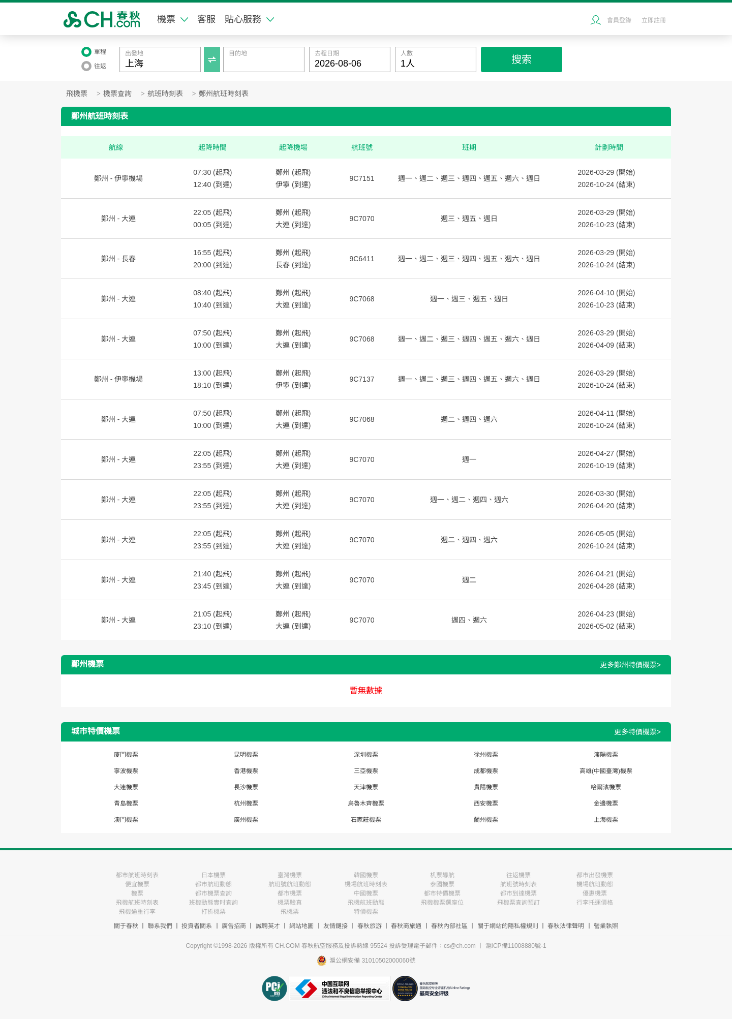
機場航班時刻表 (366, 884)
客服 (206, 19)
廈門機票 (126, 754)
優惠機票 (595, 893)
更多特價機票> (637, 732)
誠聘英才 (268, 926)
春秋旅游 (369, 926)
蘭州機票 (486, 819)
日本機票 (213, 875)
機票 (172, 19)
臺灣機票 (290, 875)
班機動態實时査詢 (213, 902)
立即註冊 (654, 20)
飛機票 (76, 94)
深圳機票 (366, 754)
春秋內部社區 (449, 926)
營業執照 (606, 926)
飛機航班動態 (366, 902)
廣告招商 (234, 926)
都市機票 (290, 893)
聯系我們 (160, 926)
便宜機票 (137, 884)
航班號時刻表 (518, 884)
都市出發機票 (594, 875)
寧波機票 (126, 771)
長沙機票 (246, 787)
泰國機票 (442, 884)
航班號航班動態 (289, 884)
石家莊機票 (366, 819)
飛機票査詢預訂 (518, 902)
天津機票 (366, 787)
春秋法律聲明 (565, 926)
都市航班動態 (213, 884)
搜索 (521, 59)
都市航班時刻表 (137, 875)
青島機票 (126, 803)
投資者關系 (196, 926)
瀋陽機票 (606, 754)
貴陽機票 (486, 787)
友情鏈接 (335, 926)
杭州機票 (246, 803)
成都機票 (486, 771)
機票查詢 (117, 94)
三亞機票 (366, 771)
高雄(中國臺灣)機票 (606, 771)
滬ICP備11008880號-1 (515, 945)
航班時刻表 (165, 94)
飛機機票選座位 (442, 902)
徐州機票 (486, 754)
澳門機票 (126, 819)
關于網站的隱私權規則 (507, 926)
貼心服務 (249, 19)
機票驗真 (290, 902)
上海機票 (606, 819)
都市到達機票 (518, 893)
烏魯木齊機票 (366, 803)
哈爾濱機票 (606, 787)
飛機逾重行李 (137, 911)
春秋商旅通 (406, 926)
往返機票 (518, 875)
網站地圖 (301, 926)
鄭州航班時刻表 (224, 94)
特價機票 (366, 911)
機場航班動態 (594, 884)
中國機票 (366, 893)
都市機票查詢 (213, 893)
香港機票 (246, 771)
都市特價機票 (442, 893)
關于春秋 (126, 926)
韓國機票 (366, 875)
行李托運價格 (594, 902)
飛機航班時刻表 (137, 902)
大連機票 (126, 787)
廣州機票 (246, 819)
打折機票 (213, 911)
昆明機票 (246, 754)
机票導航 (442, 875)
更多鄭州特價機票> (630, 665)
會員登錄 (619, 20)
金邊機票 (606, 803)
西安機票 (486, 803)
